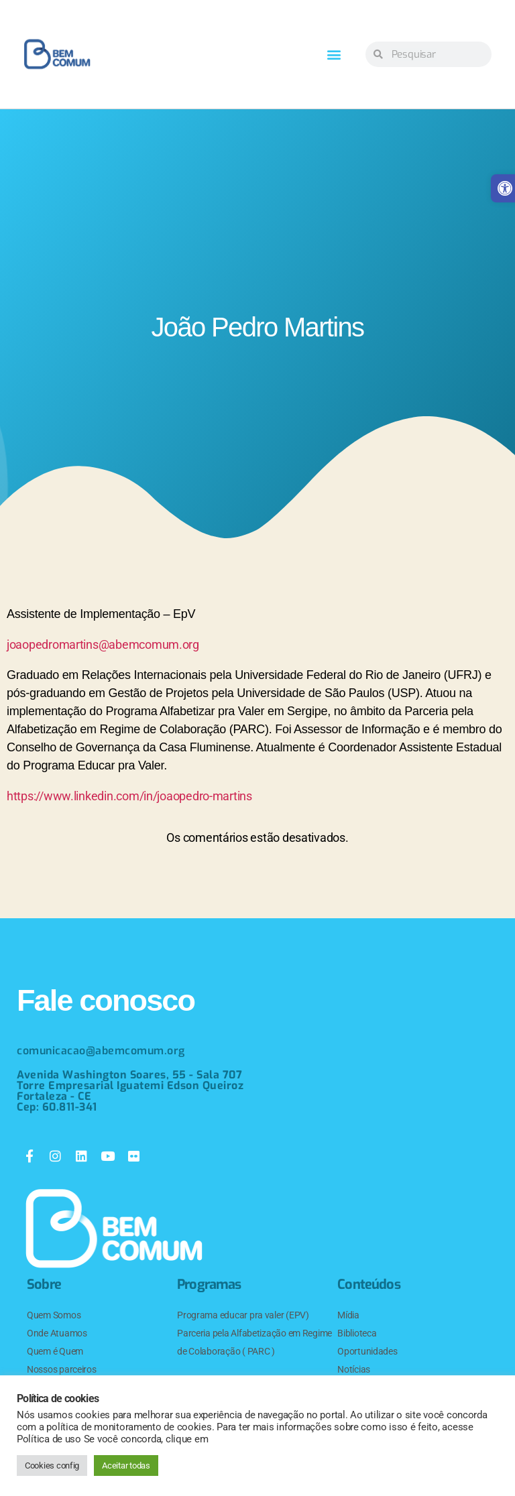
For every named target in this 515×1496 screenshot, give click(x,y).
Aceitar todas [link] (126, 1465)
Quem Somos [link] (53, 1315)
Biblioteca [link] (356, 1333)
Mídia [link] (348, 1315)
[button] (334, 55)
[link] (57, 54)
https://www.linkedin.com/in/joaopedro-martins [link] (129, 796)
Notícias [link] (353, 1369)
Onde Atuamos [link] (57, 1333)
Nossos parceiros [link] (62, 1369)
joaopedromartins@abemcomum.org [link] (103, 644)
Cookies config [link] (52, 1465)
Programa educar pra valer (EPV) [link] (243, 1315)
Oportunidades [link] (367, 1351)
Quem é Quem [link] (55, 1351)
